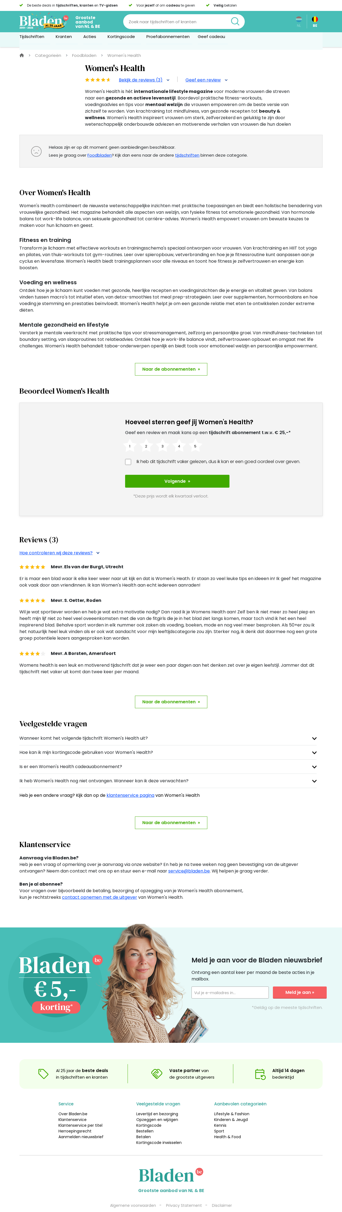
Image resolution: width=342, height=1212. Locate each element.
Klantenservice (72, 1108)
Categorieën (48, 55)
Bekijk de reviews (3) (144, 80)
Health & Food (227, 1125)
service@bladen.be (189, 859)
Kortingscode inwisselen (159, 1131)
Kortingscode (148, 1113)
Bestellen (145, 1119)
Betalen (143, 1125)
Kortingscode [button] (123, 39)
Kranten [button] (65, 39)
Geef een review (206, 80)
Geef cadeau (211, 39)
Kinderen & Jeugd (231, 1108)
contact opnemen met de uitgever (99, 885)
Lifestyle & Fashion (231, 1102)
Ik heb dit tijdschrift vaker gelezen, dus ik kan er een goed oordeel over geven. (218, 461)
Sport (219, 1119)
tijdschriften (187, 155)
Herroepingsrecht (75, 1119)
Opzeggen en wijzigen (157, 1108)
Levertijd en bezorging (157, 1102)
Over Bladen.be (72, 1102)
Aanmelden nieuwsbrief (81, 1125)
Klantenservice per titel (80, 1113)
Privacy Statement (184, 1193)
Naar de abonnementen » (171, 369)
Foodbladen (84, 55)
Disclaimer (222, 1193)
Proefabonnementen (168, 39)
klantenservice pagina (130, 783)
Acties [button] (91, 39)
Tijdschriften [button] (33, 39)
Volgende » (164, 481)
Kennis (220, 1113)
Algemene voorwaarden (133, 1193)
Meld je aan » (299, 980)
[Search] (184, 21)
